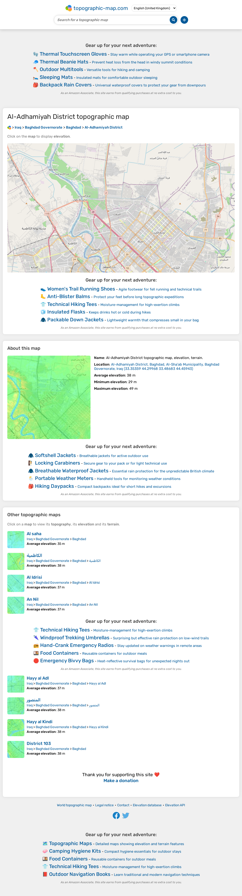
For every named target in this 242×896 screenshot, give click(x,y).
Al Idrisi (34, 577)
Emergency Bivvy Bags (67, 660)
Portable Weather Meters (64, 478)
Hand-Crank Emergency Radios (77, 645)
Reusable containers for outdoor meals (114, 653)
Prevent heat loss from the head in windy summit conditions (142, 62)
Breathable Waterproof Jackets (71, 471)
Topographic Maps (70, 843)
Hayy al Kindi (39, 721)
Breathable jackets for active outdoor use (113, 456)
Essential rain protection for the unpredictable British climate (163, 471)
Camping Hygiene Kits (75, 851)
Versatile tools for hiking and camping (118, 70)
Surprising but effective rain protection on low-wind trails (161, 638)
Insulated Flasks (66, 312)
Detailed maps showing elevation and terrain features (139, 844)
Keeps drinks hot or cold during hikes (120, 312)
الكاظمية (34, 555)
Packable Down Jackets (75, 320)
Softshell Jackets (55, 455)
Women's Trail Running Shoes (81, 289)
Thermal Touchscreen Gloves (73, 54)
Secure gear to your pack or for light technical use (125, 463)
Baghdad (79, 539)
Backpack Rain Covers (66, 85)
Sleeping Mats (56, 77)
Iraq (30, 539)
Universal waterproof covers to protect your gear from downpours (150, 85)
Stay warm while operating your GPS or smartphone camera (159, 54)
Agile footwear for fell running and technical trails (160, 289)
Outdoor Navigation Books (79, 874)
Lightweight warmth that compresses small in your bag (153, 320)
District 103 (39, 743)
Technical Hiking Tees (72, 304)
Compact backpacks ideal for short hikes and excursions (124, 486)
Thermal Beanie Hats (64, 62)
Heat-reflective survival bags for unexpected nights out (143, 661)
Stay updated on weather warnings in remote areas (159, 646)
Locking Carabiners (57, 463)
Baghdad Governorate (52, 539)
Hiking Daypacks (54, 486)
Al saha (34, 533)
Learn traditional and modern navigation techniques (157, 875)
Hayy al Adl (38, 678)
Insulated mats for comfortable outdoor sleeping (116, 78)
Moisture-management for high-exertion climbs (140, 305)
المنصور (33, 700)
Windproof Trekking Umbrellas (74, 638)
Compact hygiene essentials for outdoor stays (142, 851)
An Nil (33, 599)
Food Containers (59, 653)
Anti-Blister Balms (68, 296)
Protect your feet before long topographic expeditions (139, 297)
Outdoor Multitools (61, 69)
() (156, 366)
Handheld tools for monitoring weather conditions (139, 479)
